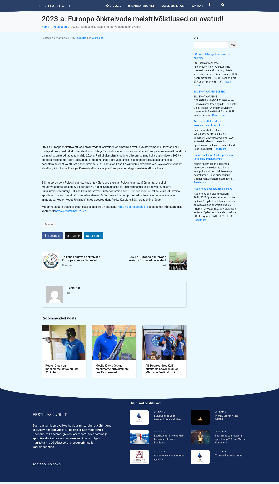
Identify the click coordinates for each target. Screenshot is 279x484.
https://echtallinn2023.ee (70, 211)
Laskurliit (81, 37)
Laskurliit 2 (159, 412)
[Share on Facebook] (52, 235)
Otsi (196, 37)
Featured (50, 224)
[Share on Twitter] (73, 235)
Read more (218, 115)
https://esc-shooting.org (133, 206)
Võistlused (113, 5)
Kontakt (197, 5)
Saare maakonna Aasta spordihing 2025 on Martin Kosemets (230, 440)
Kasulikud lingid (173, 5)
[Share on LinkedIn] (93, 235)
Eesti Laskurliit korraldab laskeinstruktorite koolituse (169, 440)
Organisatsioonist (141, 5)
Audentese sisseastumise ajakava (213, 188)
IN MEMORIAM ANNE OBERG (209, 91)
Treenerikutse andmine (228, 456)
